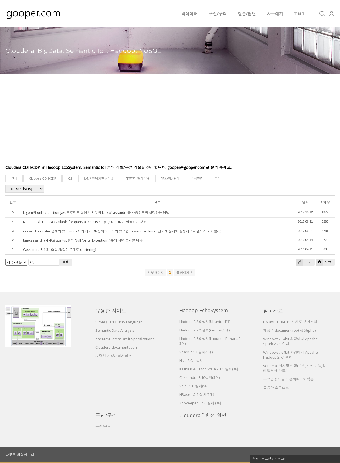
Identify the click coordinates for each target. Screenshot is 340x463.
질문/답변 (247, 13)
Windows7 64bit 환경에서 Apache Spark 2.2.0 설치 (290, 341)
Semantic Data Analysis (114, 330)
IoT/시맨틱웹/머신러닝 (98, 178)
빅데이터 (189, 13)
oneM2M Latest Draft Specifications (124, 338)
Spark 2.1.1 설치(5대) (196, 352)
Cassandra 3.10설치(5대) (199, 377)
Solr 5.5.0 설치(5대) (194, 386)
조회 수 (325, 202)
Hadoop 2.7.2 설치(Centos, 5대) (204, 330)
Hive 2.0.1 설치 (191, 360)
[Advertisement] (170, 123)
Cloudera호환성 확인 (202, 415)
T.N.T (299, 13)
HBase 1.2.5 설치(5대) (196, 394)
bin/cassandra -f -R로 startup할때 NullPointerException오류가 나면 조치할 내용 (83, 240)
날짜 (305, 202)
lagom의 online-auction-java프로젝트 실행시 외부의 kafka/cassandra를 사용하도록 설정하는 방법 (96, 212)
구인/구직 (218, 13)
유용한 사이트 (110, 310)
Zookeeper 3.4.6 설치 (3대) (200, 402)
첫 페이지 (155, 272)
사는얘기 (275, 13)
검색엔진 (197, 178)
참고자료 (273, 310)
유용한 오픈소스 (276, 387)
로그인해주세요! (273, 458)
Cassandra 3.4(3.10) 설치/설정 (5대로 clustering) (59, 249)
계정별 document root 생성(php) (289, 330)
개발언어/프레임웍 (137, 178)
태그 (323, 262)
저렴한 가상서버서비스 (113, 355)
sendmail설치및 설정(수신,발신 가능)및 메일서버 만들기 (294, 368)
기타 (217, 178)
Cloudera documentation (116, 347)
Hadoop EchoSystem (203, 310)
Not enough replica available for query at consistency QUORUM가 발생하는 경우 (84, 222)
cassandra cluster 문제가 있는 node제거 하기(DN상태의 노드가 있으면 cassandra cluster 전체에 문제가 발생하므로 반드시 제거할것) (122, 231)
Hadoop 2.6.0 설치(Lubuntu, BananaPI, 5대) (210, 341)
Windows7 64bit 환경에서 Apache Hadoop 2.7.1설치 (290, 355)
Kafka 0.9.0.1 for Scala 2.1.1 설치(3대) (209, 369)
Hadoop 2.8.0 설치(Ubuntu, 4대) (204, 321)
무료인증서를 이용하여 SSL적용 (288, 379)
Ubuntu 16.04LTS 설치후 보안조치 (290, 321)
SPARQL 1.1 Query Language (119, 321)
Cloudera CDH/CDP (42, 178)
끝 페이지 (184, 272)
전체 (14, 178)
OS (70, 178)
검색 (65, 262)
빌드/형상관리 (170, 178)
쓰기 (303, 262)
